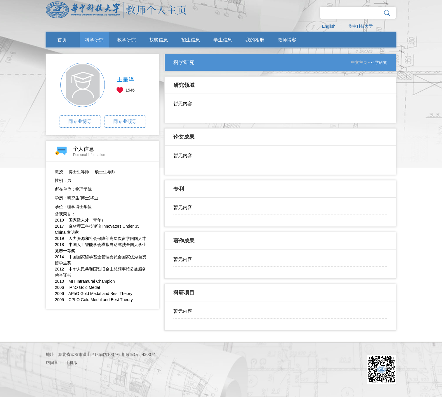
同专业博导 (80, 121)
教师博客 (287, 39)
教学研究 (126, 39)
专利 (178, 189)
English (328, 26)
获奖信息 (158, 39)
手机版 (71, 362)
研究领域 (183, 85)
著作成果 (183, 241)
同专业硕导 (125, 121)
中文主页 (359, 62)
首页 (62, 39)
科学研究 (94, 39)
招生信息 (190, 39)
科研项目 (183, 293)
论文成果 (183, 137)
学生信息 (222, 39)
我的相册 (255, 39)
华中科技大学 (360, 26)
